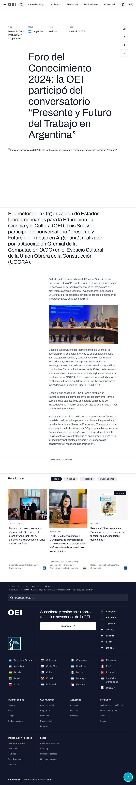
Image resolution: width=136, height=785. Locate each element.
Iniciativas (56, 4)
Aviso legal (45, 748)
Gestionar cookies (48, 759)
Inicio (26, 586)
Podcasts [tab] (87, 479)
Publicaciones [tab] (107, 479)
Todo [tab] (56, 479)
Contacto (12, 764)
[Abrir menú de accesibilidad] (128, 777)
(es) (130, 4)
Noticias (47, 586)
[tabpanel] (68, 530)
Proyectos (44, 716)
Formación (72, 4)
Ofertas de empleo (16, 743)
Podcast (74, 716)
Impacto (44, 726)
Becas (103, 721)
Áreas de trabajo (36, 4)
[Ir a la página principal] (12, 4)
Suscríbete (68, 626)
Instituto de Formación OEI (112, 705)
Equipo (11, 716)
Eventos (74, 705)
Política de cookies (48, 754)
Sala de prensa (14, 759)
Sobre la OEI (13, 705)
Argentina (36, 586)
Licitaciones (13, 748)
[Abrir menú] (4, 4)
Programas (45, 710)
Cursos (103, 716)
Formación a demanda (110, 710)
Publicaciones (91, 4)
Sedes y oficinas (15, 721)
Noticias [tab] (71, 479)
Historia (11, 710)
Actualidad (109, 4)
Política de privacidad (49, 743)
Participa (12, 754)
